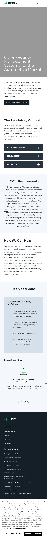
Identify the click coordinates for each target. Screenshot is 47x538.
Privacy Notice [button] (12, 457)
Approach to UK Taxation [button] (12, 486)
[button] (16, 102)
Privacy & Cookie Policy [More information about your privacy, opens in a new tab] (17, 528)
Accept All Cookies (33, 533)
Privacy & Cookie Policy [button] (11, 454)
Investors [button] (7, 439)
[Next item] (26, 403)
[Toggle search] (37, 3)
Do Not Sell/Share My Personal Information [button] (18, 493)
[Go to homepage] (11, 3)
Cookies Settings (13, 533)
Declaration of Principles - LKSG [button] (17, 482)
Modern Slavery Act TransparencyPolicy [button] (15, 477)
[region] (23, 518)
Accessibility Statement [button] (11, 490)
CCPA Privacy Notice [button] (11, 473)
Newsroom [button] (7, 443)
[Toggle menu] (43, 3)
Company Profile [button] (9, 431)
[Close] (44, 501)
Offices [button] (6, 435)
